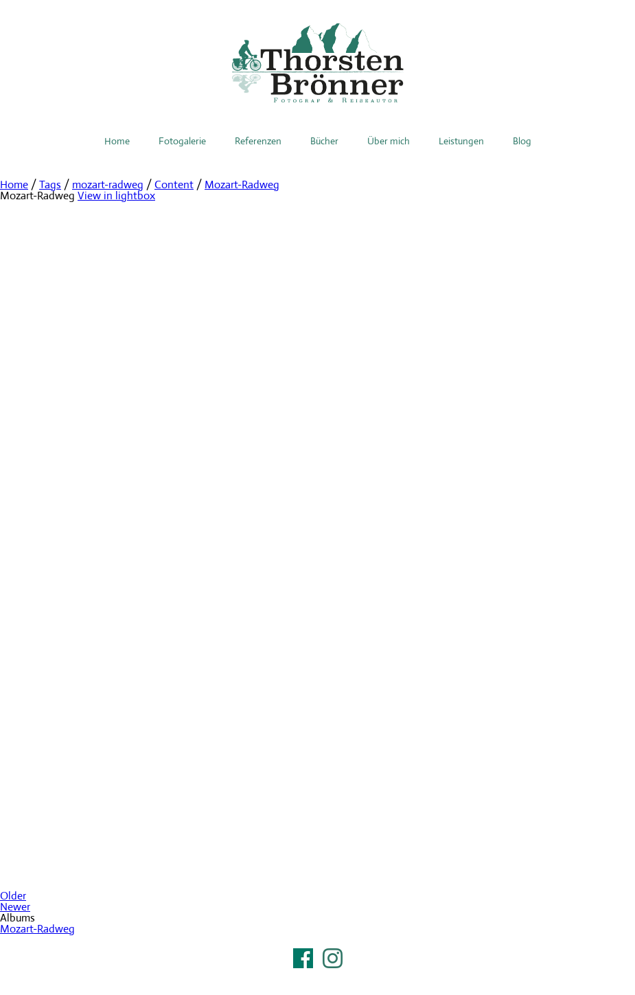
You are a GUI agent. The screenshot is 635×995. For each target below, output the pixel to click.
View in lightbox (116, 195)
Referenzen (258, 141)
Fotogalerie (182, 141)
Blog (522, 141)
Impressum (317, 975)
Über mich (388, 141)
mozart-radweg (107, 184)
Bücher (324, 141)
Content (174, 184)
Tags (50, 184)
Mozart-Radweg (242, 184)
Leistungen (461, 141)
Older (13, 895)
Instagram (333, 958)
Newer (15, 906)
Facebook (303, 958)
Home (117, 141)
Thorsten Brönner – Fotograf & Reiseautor (318, 62)
